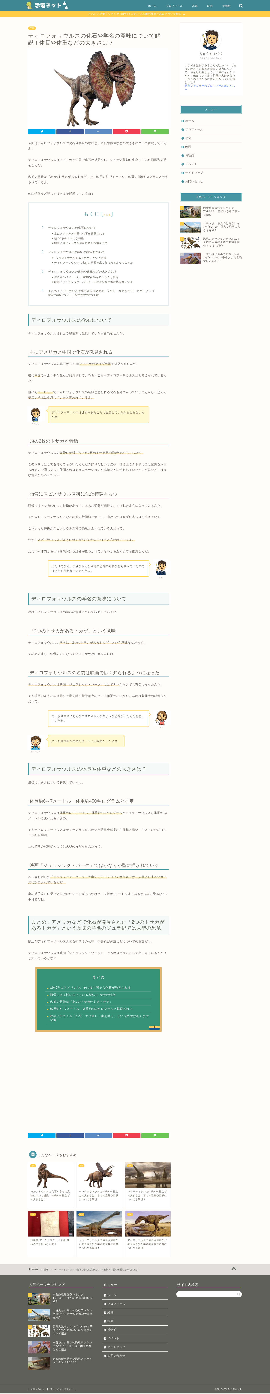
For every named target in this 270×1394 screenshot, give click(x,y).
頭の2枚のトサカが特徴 (69, 238)
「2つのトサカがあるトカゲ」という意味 (80, 258)
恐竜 (195, 6)
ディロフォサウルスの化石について (72, 228)
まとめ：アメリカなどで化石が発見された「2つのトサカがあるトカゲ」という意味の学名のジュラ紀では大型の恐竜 (101, 293)
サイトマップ (194, 173)
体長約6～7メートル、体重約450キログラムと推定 (86, 277)
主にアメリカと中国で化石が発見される (79, 234)
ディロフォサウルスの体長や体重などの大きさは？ (82, 272)
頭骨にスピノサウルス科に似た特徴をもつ (81, 243)
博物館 (226, 6)
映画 (210, 6)
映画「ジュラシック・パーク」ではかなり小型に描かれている (93, 282)
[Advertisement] (98, 1082)
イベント (191, 164)
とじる (107, 215)
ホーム (152, 6)
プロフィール (174, 6)
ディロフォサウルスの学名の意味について (76, 252)
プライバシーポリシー (61, 1389)
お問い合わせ (194, 181)
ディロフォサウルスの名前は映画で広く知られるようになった (93, 263)
